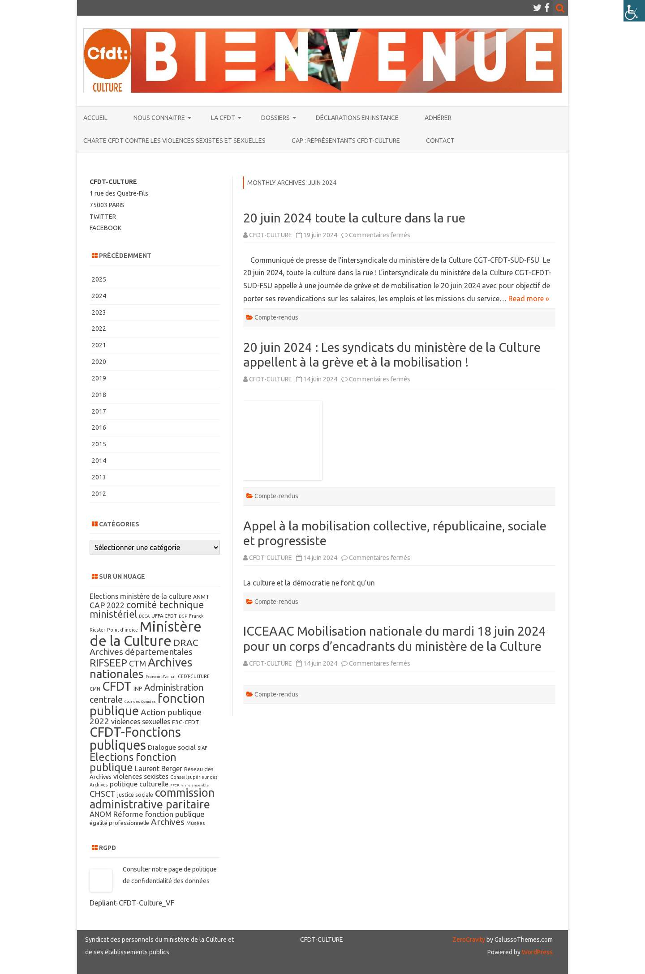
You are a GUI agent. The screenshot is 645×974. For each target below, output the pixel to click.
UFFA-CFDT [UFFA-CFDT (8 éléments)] (164, 616)
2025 (99, 279)
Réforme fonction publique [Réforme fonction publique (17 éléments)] (159, 814)
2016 (99, 427)
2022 (99, 328)
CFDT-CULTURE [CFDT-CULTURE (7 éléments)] (194, 676)
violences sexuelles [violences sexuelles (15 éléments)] (140, 722)
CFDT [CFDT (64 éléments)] (117, 686)
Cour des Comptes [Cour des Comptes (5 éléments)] (140, 702)
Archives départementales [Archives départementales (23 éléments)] (141, 652)
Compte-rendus (276, 317)
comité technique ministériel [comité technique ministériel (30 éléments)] (147, 609)
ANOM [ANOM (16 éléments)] (101, 814)
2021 (99, 345)
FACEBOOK (105, 227)
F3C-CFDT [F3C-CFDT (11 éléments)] (185, 722)
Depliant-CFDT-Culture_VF (132, 903)
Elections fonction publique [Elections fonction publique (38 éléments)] (133, 762)
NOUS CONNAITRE (159, 117)
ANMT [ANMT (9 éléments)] (201, 597)
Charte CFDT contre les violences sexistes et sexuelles (174, 140)
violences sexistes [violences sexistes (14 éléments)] (140, 776)
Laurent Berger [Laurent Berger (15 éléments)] (158, 769)
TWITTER (103, 216)
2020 (99, 361)
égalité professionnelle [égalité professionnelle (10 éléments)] (119, 823)
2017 (99, 411)
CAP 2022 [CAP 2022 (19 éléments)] (107, 605)
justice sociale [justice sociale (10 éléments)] (135, 794)
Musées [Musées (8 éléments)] (195, 823)
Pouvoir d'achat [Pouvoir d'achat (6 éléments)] (161, 676)
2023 (99, 312)
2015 (99, 444)
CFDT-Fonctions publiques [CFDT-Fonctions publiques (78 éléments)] (135, 738)
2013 (99, 477)
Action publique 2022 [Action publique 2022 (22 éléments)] (146, 716)
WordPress (536, 952)
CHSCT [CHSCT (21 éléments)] (103, 794)
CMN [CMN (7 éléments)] (95, 689)
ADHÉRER (438, 117)
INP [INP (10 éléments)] (137, 688)
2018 (99, 394)
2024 (99, 295)
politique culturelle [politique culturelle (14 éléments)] (139, 784)
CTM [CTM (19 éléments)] (137, 663)
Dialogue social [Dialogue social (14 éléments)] (172, 747)
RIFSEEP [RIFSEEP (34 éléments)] (108, 662)
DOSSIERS (275, 117)
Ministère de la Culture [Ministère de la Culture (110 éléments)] (146, 633)
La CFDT (223, 117)
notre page (168, 869)
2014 (99, 460)
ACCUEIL (95, 117)
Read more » (528, 299)
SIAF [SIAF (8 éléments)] (202, 748)
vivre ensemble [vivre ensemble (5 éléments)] (195, 785)
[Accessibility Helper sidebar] (634, 10)
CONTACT (440, 140)
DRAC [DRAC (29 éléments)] (185, 642)
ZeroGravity (468, 939)
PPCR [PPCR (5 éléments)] (175, 785)
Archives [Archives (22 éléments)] (168, 822)
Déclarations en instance (357, 117)
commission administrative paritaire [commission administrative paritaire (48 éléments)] (152, 798)
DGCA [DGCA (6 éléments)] (144, 616)
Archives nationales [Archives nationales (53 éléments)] (141, 668)
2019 (99, 378)
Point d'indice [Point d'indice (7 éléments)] (122, 629)
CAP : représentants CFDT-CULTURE (346, 140)
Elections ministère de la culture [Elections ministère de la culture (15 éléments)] (140, 596)
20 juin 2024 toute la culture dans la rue (354, 218)
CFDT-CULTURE (270, 235)
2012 (99, 493)
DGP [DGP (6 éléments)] (183, 616)
